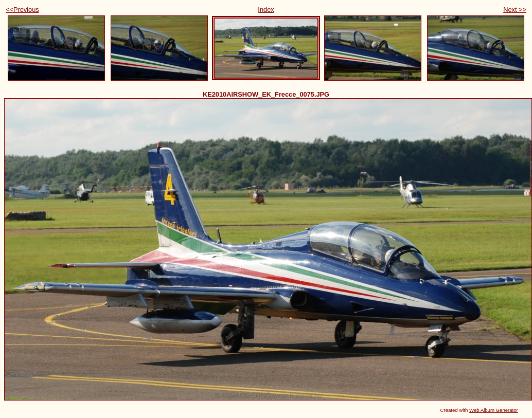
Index (266, 9)
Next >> (514, 9)
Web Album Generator (493, 410)
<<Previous (22, 9)
